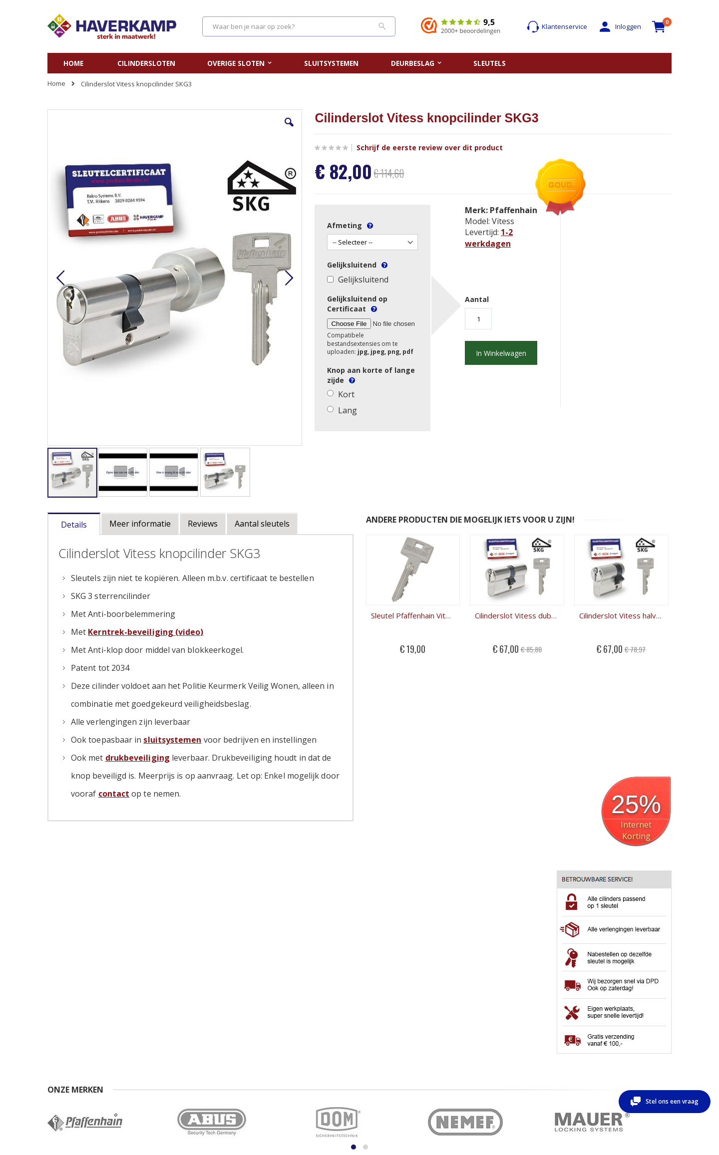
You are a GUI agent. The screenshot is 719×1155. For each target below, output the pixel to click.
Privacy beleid (157, 1047)
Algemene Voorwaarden (173, 1037)
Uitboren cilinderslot (291, 1047)
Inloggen (619, 26)
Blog (373, 1047)
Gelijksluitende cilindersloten (411, 1028)
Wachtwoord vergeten (507, 1037)
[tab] (73, 468)
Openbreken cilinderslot (297, 1037)
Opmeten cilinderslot (292, 1028)
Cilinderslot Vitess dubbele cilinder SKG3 (399, 560)
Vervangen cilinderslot (295, 1018)
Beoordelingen (69, 1047)
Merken (378, 1037)
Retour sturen (157, 1028)
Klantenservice (557, 26)
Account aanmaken (502, 1028)
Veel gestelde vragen (79, 1028)
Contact (58, 1018)
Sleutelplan (384, 1018)
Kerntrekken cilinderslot (297, 1057)
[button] (225, 130)
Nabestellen (154, 1018)
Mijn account (492, 1018)
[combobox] (298, 26)
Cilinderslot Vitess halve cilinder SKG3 (478, 560)
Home (56, 83)
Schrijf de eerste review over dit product (363, 148)
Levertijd (60, 1037)
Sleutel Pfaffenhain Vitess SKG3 (320, 560)
